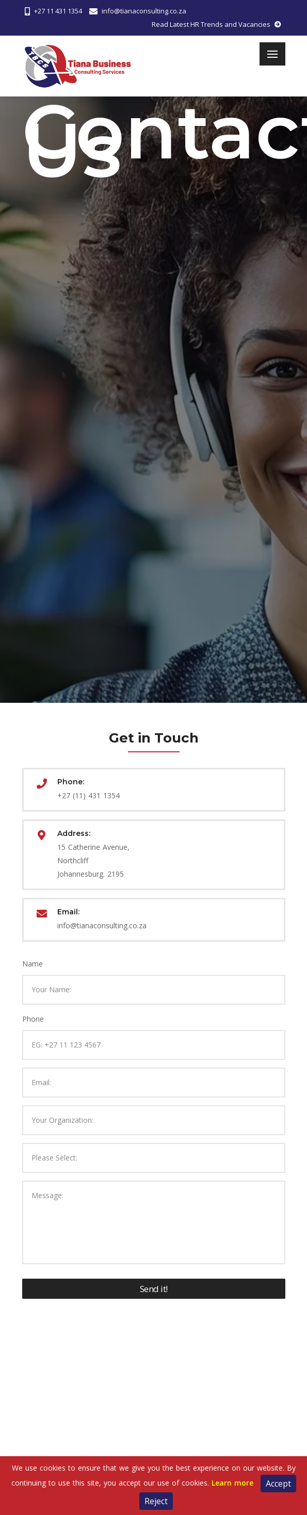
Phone (33, 1019)
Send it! (154, 1289)
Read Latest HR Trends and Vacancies (216, 24)
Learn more (232, 1483)
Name (32, 964)
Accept (278, 1483)
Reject (156, 1501)
